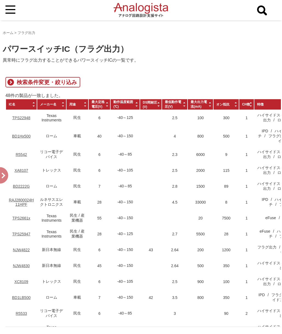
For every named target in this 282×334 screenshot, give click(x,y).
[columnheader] (21, 104)
